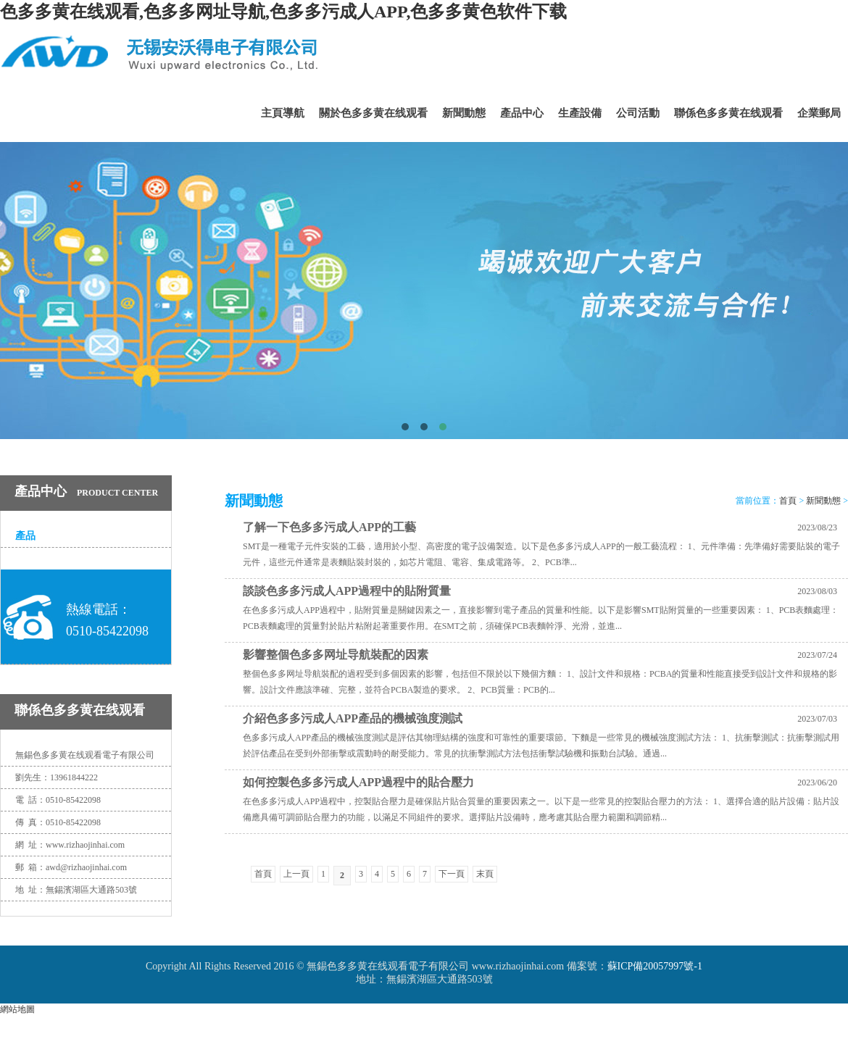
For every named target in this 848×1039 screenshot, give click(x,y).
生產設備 (580, 113)
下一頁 (451, 874)
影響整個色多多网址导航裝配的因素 (335, 654)
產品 (25, 535)
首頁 (788, 501)
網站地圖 (17, 1009)
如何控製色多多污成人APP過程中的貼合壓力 (358, 782)
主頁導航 (282, 113)
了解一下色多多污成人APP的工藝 (329, 527)
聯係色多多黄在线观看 (728, 113)
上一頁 (296, 874)
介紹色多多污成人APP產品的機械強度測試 (352, 718)
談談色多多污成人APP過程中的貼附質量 (347, 591)
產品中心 (522, 113)
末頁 (485, 874)
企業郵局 (819, 113)
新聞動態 (464, 113)
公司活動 (638, 113)
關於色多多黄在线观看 (373, 113)
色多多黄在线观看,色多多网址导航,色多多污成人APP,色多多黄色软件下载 (283, 11)
